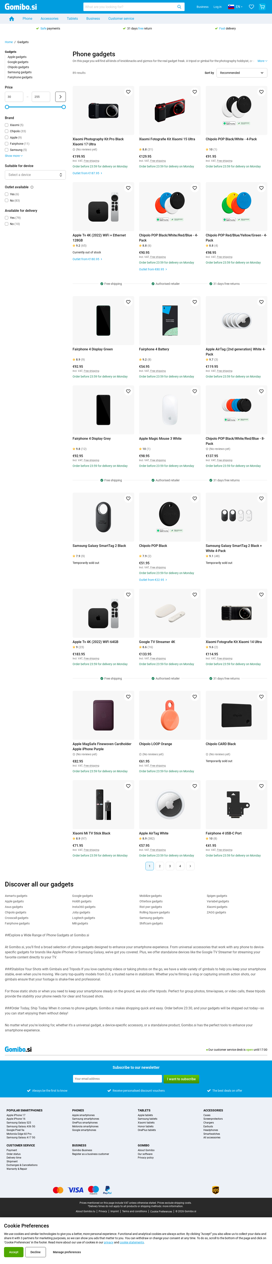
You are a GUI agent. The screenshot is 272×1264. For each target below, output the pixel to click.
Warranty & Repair (17, 1169)
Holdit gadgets (81, 901)
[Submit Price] (60, 97)
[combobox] (134, 6)
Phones (78, 1110)
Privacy (103, 1211)
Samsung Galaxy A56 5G (21, 1126)
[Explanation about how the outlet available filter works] (32, 187)
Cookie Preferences (161, 1211)
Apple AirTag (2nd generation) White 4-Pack (235, 351)
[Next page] (190, 866)
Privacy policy (146, 1157)
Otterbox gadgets (151, 901)
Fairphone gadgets (20, 77)
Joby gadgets (81, 912)
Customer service (121, 19)
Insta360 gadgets (83, 907)
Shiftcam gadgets (151, 923)
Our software (145, 1154)
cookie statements (132, 1242)
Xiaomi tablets (146, 1122)
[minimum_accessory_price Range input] (14, 97)
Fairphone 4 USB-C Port (224, 833)
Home (9, 42)
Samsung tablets (147, 1119)
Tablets (72, 19)
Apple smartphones (83, 1115)
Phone (27, 19)
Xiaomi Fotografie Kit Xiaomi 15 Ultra (167, 139)
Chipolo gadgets (18, 67)
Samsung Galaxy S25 (19, 1122)
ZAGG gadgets (216, 912)
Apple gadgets (17, 57)
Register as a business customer (90, 1154)
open (249, 1049)
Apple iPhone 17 (16, 1115)
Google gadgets (18, 62)
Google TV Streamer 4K (157, 642)
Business (202, 6)
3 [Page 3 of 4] (170, 866)
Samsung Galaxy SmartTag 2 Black (99, 546)
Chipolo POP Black (153, 546)
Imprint (114, 1211)
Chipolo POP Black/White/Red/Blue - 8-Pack (235, 441)
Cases (206, 1115)
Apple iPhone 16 (16, 1119)
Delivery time (14, 1157)
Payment (12, 1150)
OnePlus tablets (147, 1130)
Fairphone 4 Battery (154, 349)
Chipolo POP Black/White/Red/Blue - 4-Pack (168, 237)
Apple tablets (145, 1115)
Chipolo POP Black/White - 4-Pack (231, 139)
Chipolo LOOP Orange (155, 744)
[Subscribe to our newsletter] (117, 1079)
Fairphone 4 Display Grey (92, 439)
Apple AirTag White (153, 833)
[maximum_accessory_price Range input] (41, 97)
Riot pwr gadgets (150, 907)
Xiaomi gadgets (217, 907)
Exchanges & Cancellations (22, 1165)
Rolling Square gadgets (154, 912)
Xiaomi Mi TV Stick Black (91, 833)
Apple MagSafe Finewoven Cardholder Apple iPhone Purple (102, 746)
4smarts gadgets (16, 895)
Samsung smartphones (85, 1119)
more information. (173, 1206)
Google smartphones (84, 1130)
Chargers (208, 1122)
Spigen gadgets (217, 895)
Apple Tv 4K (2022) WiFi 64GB (95, 642)
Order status (14, 1154)
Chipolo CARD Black (221, 744)
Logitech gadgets (83, 918)
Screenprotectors (213, 1119)
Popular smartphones (25, 1110)
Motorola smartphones (85, 1126)
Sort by (209, 72)
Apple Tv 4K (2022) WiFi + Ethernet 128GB (99, 237)
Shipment (12, 1161)
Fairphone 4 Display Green (93, 349)
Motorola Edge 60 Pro (19, 1134)
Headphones (210, 1130)
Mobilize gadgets (150, 895)
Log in (218, 6)
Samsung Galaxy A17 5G (21, 1137)
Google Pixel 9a (15, 1130)
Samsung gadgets (20, 72)
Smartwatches (211, 1134)
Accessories (49, 19)
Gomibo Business (82, 1150)
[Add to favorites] (128, 92)
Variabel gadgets (218, 901)
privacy (108, 1242)
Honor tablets (145, 1126)
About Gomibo (146, 1150)
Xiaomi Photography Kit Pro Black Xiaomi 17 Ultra (98, 141)
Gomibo (143, 1145)
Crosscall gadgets (16, 918)
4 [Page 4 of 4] (180, 866)
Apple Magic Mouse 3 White (160, 439)
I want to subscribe (181, 1079)
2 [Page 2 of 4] (160, 866)
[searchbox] (129, 7)
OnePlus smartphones (85, 1122)
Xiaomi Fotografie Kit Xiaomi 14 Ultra (234, 642)
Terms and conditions (134, 1211)
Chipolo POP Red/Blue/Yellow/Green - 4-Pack (236, 237)
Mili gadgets (80, 923)
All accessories (211, 1137)
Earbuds (208, 1126)
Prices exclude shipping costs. (174, 1202)
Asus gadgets (14, 907)
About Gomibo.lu (85, 1211)
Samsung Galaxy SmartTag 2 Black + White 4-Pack (234, 548)
